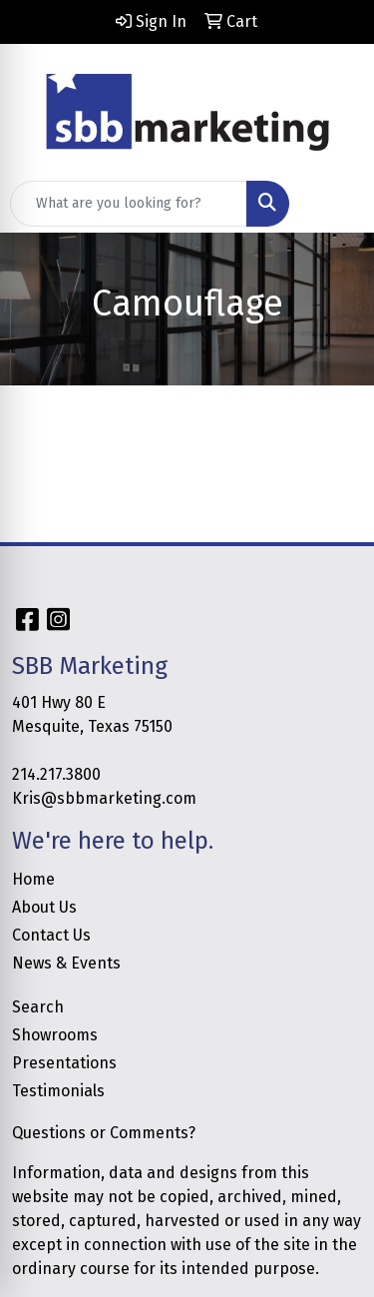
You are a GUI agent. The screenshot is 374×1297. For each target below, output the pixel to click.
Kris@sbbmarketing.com (104, 798)
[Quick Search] (128, 204)
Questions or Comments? (103, 1132)
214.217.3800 (56, 774)
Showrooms (55, 1034)
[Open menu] (334, 204)
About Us (44, 907)
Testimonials (58, 1090)
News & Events (66, 963)
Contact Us (51, 935)
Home (33, 879)
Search (38, 1006)
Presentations (64, 1062)
